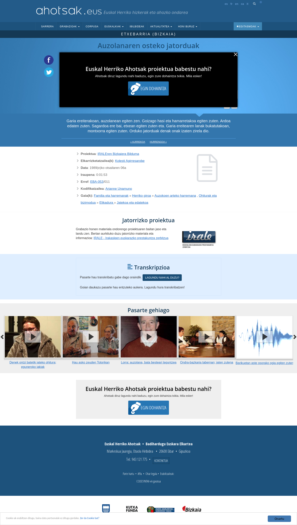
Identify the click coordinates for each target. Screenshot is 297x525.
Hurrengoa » (158, 142)
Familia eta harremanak (111, 196)
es (226, 3)
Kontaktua (161, 460)
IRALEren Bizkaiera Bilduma (118, 154)
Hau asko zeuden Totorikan (91, 362)
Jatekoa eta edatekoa (132, 202)
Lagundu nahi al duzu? (162, 277)
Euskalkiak (114, 26)
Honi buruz (187, 26)
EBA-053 (96, 182)
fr (231, 3)
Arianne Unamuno (118, 189)
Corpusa (92, 26)
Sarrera (47, 26)
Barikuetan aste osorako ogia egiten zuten (265, 363)
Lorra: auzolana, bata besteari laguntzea (148, 362)
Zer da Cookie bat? (113, 519)
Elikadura (106, 202)
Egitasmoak (248, 26)
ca (242, 3)
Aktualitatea (161, 26)
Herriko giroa (141, 196)
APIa (140, 474)
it (247, 3)
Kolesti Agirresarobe (130, 161)
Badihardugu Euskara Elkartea (169, 443)
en (236, 3)
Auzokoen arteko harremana (175, 196)
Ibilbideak (137, 26)
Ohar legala (151, 474)
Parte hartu (128, 474)
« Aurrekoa (137, 142)
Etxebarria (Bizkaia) (148, 34)
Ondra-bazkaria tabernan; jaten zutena (206, 362)
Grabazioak (70, 26)
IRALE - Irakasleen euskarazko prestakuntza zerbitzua (131, 238)
